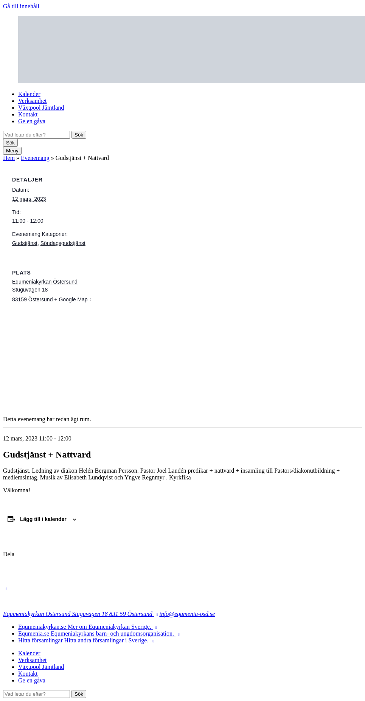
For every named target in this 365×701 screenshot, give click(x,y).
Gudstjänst (24, 243)
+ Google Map (70, 299)
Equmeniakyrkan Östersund (45, 282)
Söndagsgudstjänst (62, 243)
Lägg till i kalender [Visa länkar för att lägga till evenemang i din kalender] (43, 519)
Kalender (29, 94)
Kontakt (28, 114)
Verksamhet (32, 101)
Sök (79, 135)
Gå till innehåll (21, 6)
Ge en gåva (31, 121)
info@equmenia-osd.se (187, 614)
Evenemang (35, 158)
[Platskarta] (182, 357)
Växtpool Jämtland (41, 107)
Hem (9, 158)
